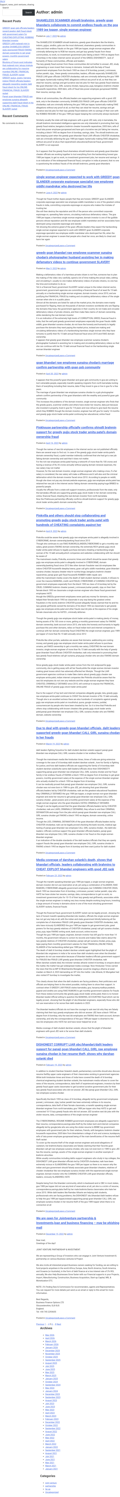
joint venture (51, 1483)
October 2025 (51, 1357)
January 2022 (51, 1447)
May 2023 (49, 1410)
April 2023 (50, 1413)
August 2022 (51, 1431)
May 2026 (49, 1335)
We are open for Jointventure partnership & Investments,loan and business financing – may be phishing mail (77, 1222)
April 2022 (50, 1441)
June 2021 (50, 1459)
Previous (40, 1324)
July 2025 (49, 1366)
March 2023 (50, 1416)
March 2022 (50, 1444)
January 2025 (51, 1378)
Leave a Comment (67, 170)
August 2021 (51, 1453)
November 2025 (52, 1354)
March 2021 (50, 1466)
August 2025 (51, 1363)
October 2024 (51, 1382)
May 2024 (49, 1388)
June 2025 (50, 1369)
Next (59, 1324)
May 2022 (49, 1438)
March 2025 (50, 1375)
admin (63, 36)
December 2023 (52, 1394)
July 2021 (49, 1456)
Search (5, 7)
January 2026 (51, 1347)
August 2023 (51, 1400)
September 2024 (52, 1385)
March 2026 (50, 1341)
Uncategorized (52, 170)
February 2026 (51, 1344)
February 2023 (51, 1419)
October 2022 (51, 1425)
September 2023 (52, 1397)
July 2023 (49, 1403)
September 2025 (52, 1360)
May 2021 (49, 1462)
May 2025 (49, 1372)
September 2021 (52, 1450)
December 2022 (52, 1422)
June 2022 (50, 1434)
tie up (47, 1489)
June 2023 (50, 1406)
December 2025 (52, 1350)
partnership (50, 1486)
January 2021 (51, 1469)
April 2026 (50, 1338)
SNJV (2, 1)
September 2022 (52, 1428)
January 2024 (51, 1391)
